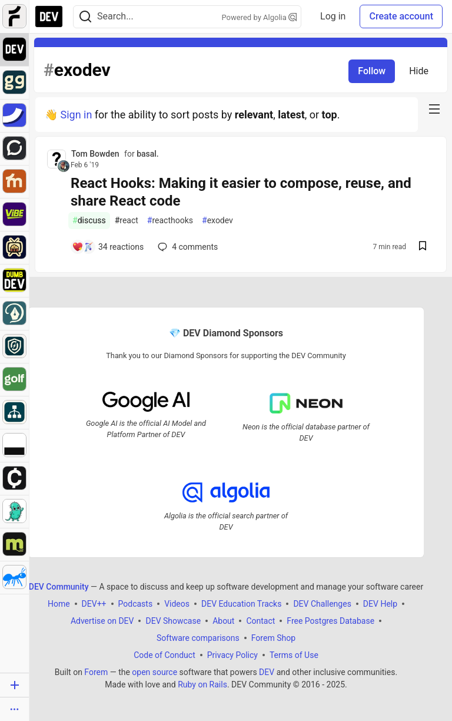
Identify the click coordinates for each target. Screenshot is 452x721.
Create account (401, 16)
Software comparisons (198, 637)
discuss (89, 220)
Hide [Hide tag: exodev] (418, 71)
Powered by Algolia (259, 17)
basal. (148, 153)
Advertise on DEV (102, 620)
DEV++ (94, 603)
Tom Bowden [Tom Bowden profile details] (95, 153)
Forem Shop (273, 637)
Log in (332, 16)
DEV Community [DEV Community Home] (59, 586)
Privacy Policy (232, 654)
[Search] (85, 17)
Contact (260, 620)
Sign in (76, 114)
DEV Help (380, 603)
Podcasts (135, 603)
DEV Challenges (322, 603)
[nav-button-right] (434, 109)
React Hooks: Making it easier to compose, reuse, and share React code (241, 192)
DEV (266, 671)
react (126, 220)
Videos (177, 603)
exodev (217, 220)
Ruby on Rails (202, 684)
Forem (96, 671)
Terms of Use (294, 654)
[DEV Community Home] (49, 16)
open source (154, 671)
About (223, 620)
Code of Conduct (164, 654)
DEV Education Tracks (241, 603)
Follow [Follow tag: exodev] (371, 71)
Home (59, 603)
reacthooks (170, 220)
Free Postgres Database (330, 620)
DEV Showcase (173, 620)
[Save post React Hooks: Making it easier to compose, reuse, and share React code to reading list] (422, 247)
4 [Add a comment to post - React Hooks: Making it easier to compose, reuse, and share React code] (186, 247)
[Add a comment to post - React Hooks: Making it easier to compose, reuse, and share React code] (108, 246)
